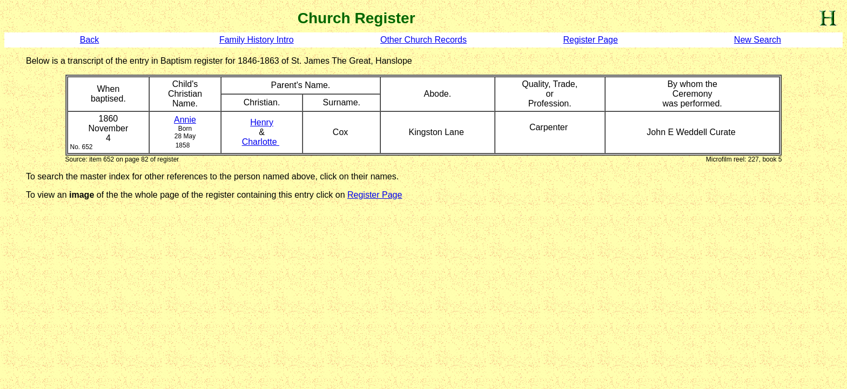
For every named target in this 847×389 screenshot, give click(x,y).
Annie (185, 119)
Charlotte (260, 141)
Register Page (590, 39)
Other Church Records (423, 39)
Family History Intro (256, 39)
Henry (261, 122)
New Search (757, 39)
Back (89, 39)
